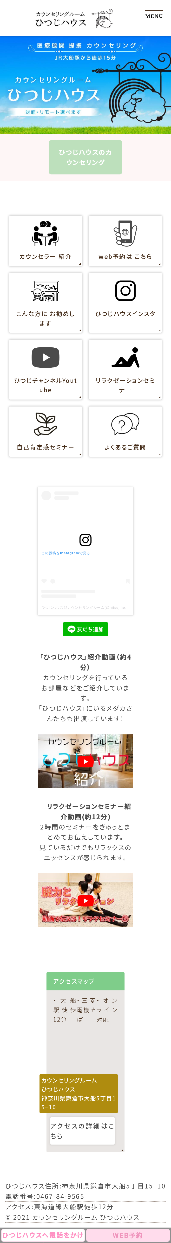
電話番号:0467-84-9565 (45, 1196)
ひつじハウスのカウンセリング (85, 157)
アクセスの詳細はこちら (82, 1130)
